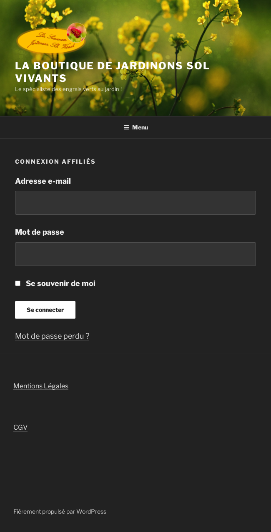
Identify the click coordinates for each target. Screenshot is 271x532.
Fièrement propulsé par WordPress (59, 511)
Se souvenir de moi (55, 283)
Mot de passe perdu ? (52, 336)
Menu (135, 127)
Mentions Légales (40, 386)
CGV (20, 427)
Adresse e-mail (43, 181)
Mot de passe (39, 232)
